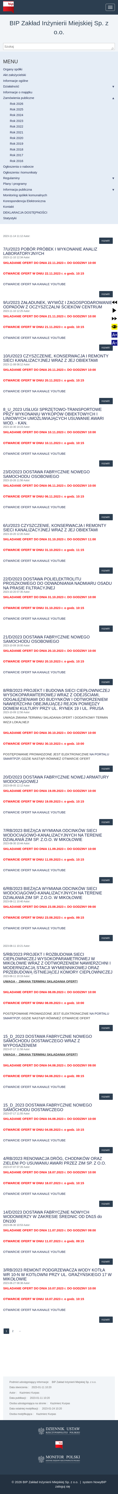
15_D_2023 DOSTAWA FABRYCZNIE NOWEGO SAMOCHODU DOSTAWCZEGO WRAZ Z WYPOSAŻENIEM (47, 1041)
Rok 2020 (16, 138)
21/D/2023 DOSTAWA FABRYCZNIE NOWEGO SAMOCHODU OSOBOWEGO (46, 639)
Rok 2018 (16, 149)
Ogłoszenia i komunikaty (20, 172)
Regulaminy (11, 178)
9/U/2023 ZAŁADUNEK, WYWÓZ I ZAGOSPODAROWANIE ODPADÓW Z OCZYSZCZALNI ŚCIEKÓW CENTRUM (57, 304)
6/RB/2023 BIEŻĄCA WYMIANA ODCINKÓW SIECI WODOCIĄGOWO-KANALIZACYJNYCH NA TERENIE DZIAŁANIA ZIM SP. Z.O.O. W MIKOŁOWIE (52, 893)
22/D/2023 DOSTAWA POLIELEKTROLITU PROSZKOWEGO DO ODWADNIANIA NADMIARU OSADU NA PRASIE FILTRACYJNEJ (57, 583)
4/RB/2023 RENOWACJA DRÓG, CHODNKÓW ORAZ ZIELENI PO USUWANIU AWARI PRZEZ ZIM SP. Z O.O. (54, 1160)
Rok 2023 (16, 121)
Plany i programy (15, 183)
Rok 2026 (16, 103)
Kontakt (8, 206)
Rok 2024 (16, 115)
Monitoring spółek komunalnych (25, 195)
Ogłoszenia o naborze (18, 166)
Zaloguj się (62, 1486)
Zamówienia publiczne (18, 98)
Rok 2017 (16, 155)
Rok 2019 (16, 143)
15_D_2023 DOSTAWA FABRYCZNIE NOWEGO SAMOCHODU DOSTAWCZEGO (47, 1107)
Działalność (11, 86)
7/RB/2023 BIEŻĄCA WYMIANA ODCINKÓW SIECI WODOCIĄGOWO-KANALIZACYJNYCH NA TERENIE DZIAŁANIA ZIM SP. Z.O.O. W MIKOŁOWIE (52, 835)
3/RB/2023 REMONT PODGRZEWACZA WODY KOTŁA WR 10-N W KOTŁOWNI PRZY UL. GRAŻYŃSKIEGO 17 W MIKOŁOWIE (57, 1274)
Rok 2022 (16, 126)
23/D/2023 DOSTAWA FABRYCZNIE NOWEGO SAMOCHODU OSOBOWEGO (46, 474)
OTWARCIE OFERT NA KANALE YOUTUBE (34, 284)
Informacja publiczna (17, 189)
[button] (114, 302)
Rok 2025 (16, 109)
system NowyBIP (94, 1482)
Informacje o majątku (17, 92)
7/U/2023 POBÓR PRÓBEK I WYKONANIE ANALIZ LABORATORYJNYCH (50, 251)
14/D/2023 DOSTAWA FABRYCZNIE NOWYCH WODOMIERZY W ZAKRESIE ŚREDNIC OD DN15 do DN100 (52, 1216)
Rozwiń (105, 240)
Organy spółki (12, 69)
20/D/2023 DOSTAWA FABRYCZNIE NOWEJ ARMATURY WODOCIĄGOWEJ (56, 779)
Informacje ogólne (15, 80)
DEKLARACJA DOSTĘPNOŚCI (25, 212)
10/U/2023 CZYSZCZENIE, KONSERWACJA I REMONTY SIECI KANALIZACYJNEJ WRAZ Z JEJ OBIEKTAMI (56, 358)
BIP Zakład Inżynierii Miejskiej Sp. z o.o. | (53, 1482)
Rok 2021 (16, 132)
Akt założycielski (14, 75)
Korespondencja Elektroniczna (24, 201)
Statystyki (10, 218)
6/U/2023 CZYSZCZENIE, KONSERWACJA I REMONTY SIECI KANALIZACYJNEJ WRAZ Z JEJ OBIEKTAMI (54, 527)
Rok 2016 (16, 161)
